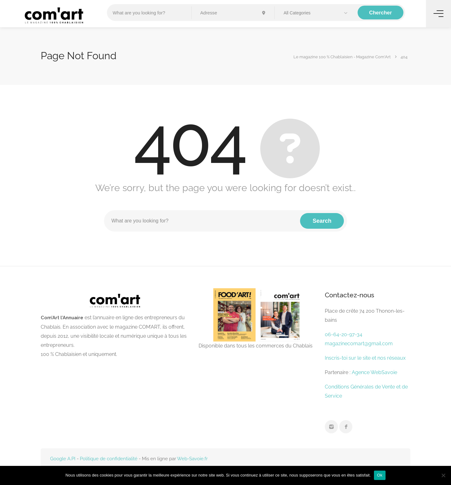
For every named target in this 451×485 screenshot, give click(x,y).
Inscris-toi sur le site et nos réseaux (365, 358)
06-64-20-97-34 (343, 334)
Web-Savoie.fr (192, 459)
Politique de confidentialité (108, 459)
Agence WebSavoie (375, 372)
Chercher (380, 12)
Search (322, 221)
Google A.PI (62, 459)
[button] (316, 13)
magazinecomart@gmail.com (359, 344)
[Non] (443, 475)
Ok (379, 475)
